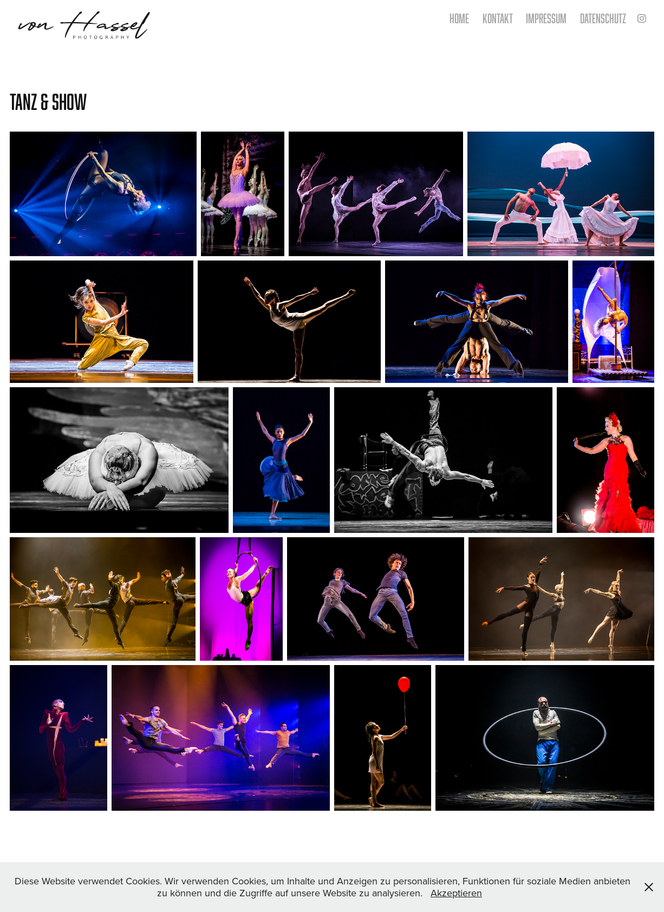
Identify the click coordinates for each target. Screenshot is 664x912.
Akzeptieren (456, 893)
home (459, 18)
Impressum (546, 18)
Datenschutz (603, 18)
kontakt (498, 18)
